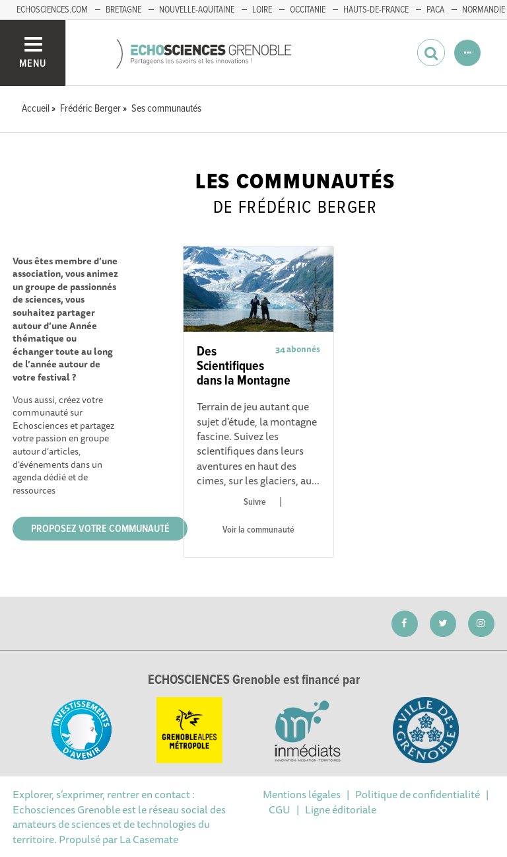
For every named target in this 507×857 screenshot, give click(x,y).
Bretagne (123, 10)
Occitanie (307, 10)
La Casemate (148, 839)
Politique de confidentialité (417, 794)
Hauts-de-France (376, 10)
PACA (435, 10)
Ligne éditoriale (340, 809)
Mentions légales (302, 794)
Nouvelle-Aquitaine (196, 10)
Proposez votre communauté (100, 529)
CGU (279, 809)
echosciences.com (52, 10)
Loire (262, 10)
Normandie (483, 10)
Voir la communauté (258, 530)
